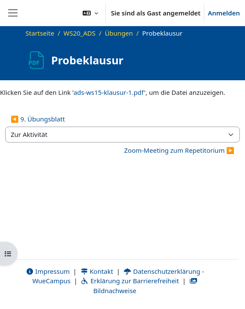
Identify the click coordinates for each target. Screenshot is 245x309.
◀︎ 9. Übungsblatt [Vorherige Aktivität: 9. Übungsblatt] (38, 119)
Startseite (40, 33)
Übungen (119, 33)
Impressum (48, 271)
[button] (90, 13)
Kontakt (97, 271)
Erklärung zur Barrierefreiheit (130, 280)
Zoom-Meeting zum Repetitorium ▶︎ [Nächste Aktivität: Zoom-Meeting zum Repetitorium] (179, 150)
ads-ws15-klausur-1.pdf (109, 92)
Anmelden (224, 13)
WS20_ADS (79, 33)
